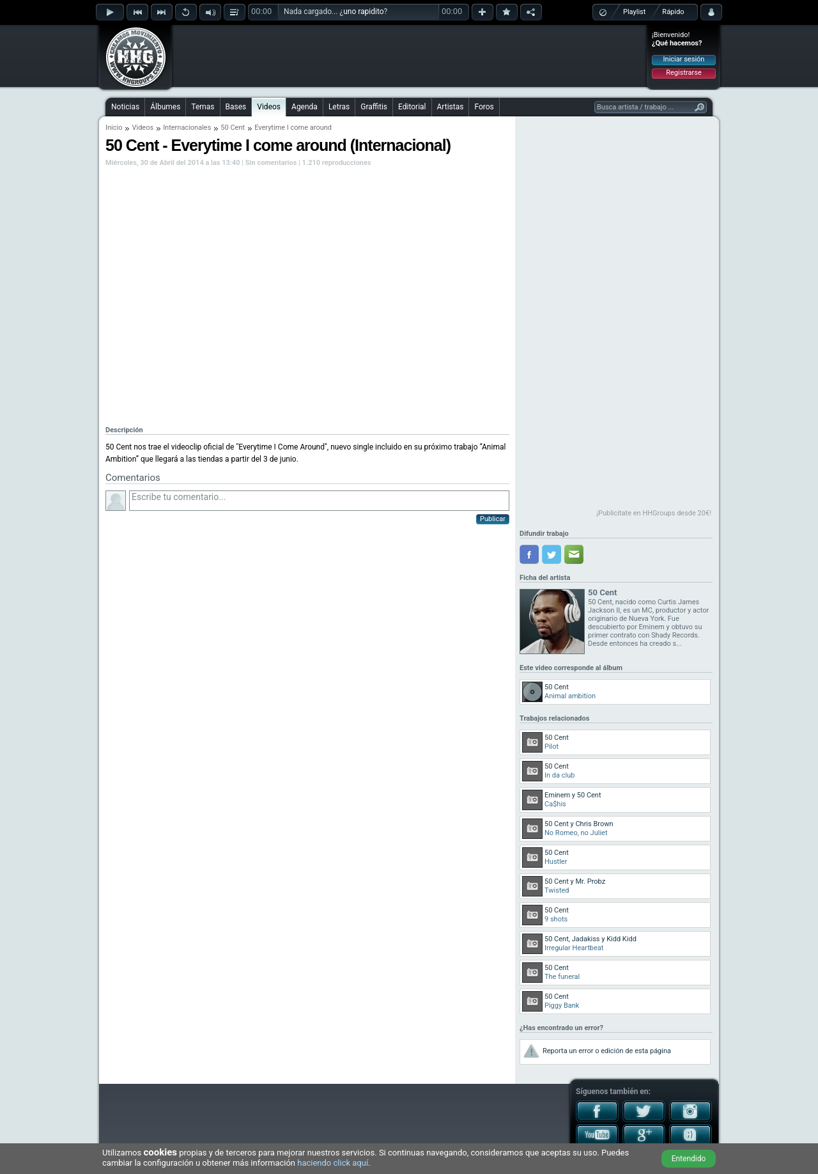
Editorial (412, 106)
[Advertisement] (409, 55)
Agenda (304, 106)
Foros (483, 106)
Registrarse (683, 72)
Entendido (689, 1158)
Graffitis (373, 106)
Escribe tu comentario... (319, 500)
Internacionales (187, 127)
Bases (236, 106)
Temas (202, 106)
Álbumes (165, 106)
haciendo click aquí (332, 1163)
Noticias (125, 106)
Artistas (450, 106)
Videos (269, 106)
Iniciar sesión (684, 59)
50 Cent (232, 127)
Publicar (492, 519)
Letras (339, 106)
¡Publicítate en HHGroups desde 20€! (653, 513)
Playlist (634, 12)
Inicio (113, 127)
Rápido (673, 12)
